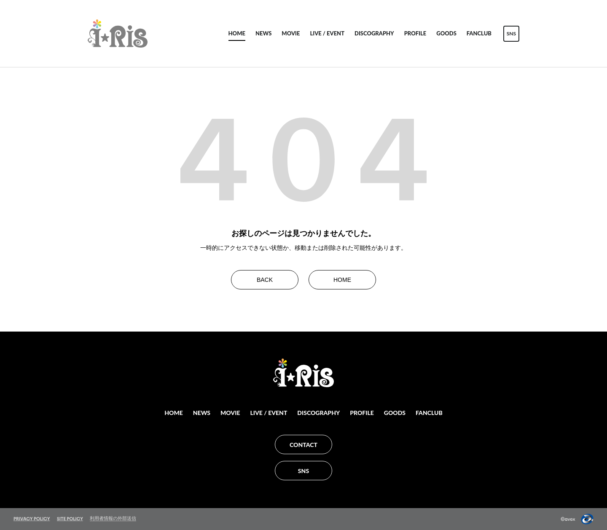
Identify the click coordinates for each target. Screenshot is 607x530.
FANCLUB (479, 33)
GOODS (446, 33)
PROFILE (415, 33)
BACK (265, 279)
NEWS (263, 33)
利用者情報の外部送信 (113, 518)
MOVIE (291, 33)
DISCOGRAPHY (374, 33)
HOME (236, 33)
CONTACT (303, 444)
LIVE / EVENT (327, 33)
